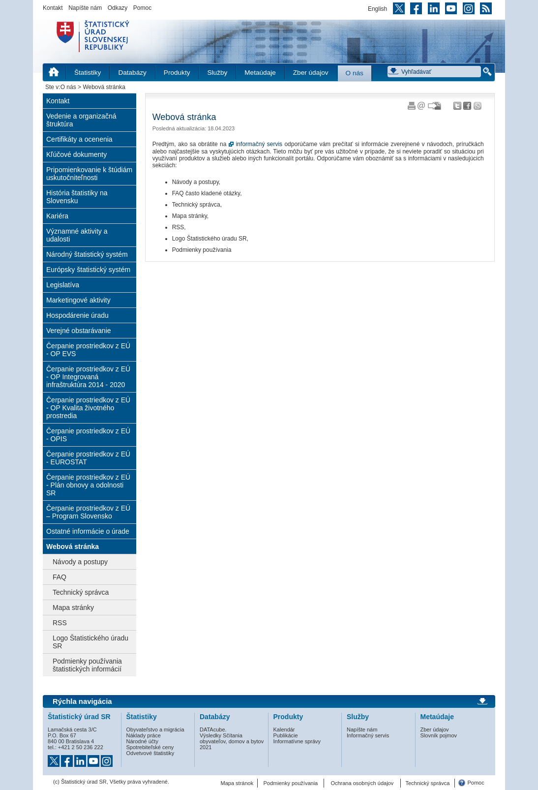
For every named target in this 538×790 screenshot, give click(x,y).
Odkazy (118, 7)
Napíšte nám (85, 7)
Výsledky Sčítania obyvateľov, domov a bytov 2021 (232, 741)
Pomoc (142, 7)
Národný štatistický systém (87, 254)
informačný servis (259, 144)
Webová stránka (72, 546)
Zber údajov (311, 72)
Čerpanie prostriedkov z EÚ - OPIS (88, 435)
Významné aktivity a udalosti (77, 235)
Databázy (132, 72)
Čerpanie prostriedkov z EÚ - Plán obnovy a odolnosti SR (88, 485)
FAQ (59, 577)
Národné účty (142, 741)
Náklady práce (143, 735)
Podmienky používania (291, 783)
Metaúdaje (259, 72)
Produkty (177, 72)
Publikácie (285, 735)
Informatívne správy (297, 741)
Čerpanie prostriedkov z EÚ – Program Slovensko (88, 512)
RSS (60, 623)
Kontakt (53, 7)
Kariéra (57, 216)
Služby (217, 72)
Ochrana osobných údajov (361, 783)
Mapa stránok (237, 783)
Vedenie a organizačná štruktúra (81, 120)
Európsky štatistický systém (88, 269)
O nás (354, 73)
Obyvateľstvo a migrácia (155, 729)
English (377, 8)
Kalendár (284, 729)
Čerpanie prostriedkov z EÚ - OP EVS (88, 350)
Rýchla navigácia (82, 701)
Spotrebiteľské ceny (150, 747)
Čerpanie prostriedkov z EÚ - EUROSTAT (88, 458)
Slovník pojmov (438, 735)
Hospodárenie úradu (77, 315)
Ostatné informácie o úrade (87, 531)
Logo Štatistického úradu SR (90, 642)
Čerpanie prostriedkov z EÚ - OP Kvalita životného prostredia (88, 408)
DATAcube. (213, 729)
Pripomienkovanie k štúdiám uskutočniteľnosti (89, 174)
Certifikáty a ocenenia (79, 139)
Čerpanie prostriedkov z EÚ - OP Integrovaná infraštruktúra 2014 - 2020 (88, 377)
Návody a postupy (80, 562)
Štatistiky (87, 72)
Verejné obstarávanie (78, 330)
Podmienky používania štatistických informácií (87, 665)
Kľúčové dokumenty (76, 154)
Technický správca (81, 592)
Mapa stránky (73, 607)
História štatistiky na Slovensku (76, 197)
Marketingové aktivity (78, 300)
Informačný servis (368, 735)
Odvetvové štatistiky (150, 753)
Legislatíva (62, 285)
